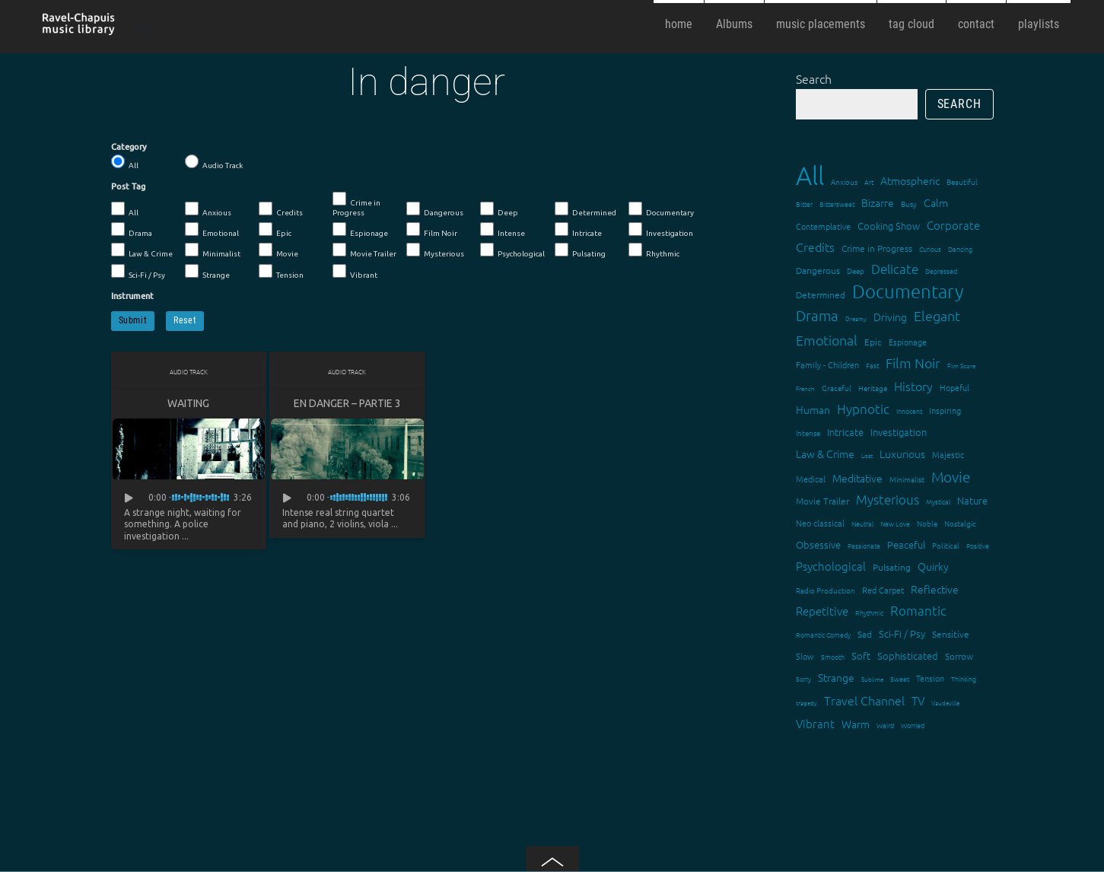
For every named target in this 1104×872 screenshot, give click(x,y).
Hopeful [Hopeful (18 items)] (954, 387)
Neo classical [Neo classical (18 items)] (820, 523)
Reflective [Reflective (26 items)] (935, 589)
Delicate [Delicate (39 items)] (894, 268)
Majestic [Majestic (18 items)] (948, 454)
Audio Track (214, 162)
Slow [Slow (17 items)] (805, 656)
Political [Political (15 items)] (945, 545)
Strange (207, 271)
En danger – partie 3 (347, 403)
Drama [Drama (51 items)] (817, 315)
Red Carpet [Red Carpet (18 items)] (883, 590)
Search (814, 78)
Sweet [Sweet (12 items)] (899, 678)
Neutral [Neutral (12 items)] (862, 523)
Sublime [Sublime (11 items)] (872, 679)
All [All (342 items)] (810, 175)
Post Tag (128, 186)
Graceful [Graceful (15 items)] (836, 387)
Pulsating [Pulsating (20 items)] (892, 567)
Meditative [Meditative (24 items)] (857, 477)
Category (129, 147)
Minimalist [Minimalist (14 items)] (906, 479)
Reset (184, 320)
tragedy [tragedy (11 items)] (806, 703)
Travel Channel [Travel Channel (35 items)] (864, 700)
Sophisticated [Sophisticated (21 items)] (907, 655)
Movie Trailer (364, 250)
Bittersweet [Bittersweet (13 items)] (836, 203)
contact (976, 24)
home (678, 24)
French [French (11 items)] (805, 388)
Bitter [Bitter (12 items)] (804, 203)
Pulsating (580, 250)
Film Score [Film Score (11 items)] (961, 366)
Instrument (132, 296)
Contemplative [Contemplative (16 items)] (823, 226)
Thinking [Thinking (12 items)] (963, 678)
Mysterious (435, 250)
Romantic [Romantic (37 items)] (918, 610)
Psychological (512, 250)
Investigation (660, 229)
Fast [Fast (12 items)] (872, 365)
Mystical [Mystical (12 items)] (938, 501)
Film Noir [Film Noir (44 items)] (913, 362)
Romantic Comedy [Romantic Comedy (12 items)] (823, 634)
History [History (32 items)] (913, 385)
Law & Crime (142, 250)
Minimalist (212, 250)
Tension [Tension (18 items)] (930, 678)
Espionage (360, 229)
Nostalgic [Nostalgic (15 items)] (960, 523)
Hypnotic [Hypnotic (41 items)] (863, 408)
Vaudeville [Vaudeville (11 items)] (945, 703)
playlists (1038, 24)
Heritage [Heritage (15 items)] (872, 387)
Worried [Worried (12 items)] (912, 724)
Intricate (578, 229)
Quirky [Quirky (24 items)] (933, 566)
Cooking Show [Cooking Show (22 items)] (888, 225)
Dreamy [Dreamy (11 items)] (856, 318)
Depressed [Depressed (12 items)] (941, 270)
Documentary (661, 209)
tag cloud (911, 24)
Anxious (208, 209)
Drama (131, 229)
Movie (278, 250)
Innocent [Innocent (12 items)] (909, 410)
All (124, 162)
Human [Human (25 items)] (813, 409)
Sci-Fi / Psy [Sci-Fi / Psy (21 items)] (902, 633)
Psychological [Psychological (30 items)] (831, 566)
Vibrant (354, 271)
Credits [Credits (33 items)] (815, 246)
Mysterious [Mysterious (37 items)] (887, 499)
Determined (585, 209)
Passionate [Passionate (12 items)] (864, 545)
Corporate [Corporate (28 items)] (953, 225)
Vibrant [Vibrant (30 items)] (815, 723)
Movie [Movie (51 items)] (950, 476)
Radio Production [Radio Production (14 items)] (825, 590)
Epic (275, 229)
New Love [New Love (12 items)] (895, 523)
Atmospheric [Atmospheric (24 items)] (910, 180)
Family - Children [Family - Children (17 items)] (827, 364)
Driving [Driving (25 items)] (890, 316)
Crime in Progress (356, 204)
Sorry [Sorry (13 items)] (803, 678)
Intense (502, 229)
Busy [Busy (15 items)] (909, 203)
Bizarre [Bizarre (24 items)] (877, 202)
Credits (281, 209)
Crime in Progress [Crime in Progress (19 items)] (877, 248)
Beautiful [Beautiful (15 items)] (962, 181)
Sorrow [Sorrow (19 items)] (959, 656)
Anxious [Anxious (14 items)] (844, 181)
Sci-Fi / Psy (138, 271)
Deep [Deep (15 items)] (855, 270)
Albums (734, 24)
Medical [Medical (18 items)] (811, 479)
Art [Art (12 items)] (868, 181)
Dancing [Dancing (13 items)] (960, 248)
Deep (499, 209)
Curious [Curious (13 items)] (930, 248)
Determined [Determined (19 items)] (820, 294)
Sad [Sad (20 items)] (864, 634)
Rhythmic (653, 250)
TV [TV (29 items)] (918, 700)
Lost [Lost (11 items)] (867, 455)
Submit (133, 320)
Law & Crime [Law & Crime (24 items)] (825, 453)
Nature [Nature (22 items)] (972, 500)
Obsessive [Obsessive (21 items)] (818, 544)
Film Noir (431, 229)
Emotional (212, 229)
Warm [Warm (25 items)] (856, 723)
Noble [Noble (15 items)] (927, 523)
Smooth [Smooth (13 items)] (833, 656)
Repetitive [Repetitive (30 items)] (822, 611)
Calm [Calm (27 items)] (936, 202)
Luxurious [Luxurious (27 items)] (902, 453)
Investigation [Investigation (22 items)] (898, 432)
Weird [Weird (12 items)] (885, 724)
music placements (820, 24)
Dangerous (434, 209)
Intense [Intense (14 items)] (808, 432)
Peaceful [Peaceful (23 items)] (906, 544)
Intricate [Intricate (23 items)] (845, 432)
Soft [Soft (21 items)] (860, 655)
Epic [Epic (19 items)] (873, 342)
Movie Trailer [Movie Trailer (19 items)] (822, 501)
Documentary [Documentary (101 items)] (907, 291)
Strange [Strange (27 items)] (836, 677)
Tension (281, 271)
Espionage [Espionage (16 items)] (908, 342)
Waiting (188, 403)
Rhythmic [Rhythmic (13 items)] (869, 612)
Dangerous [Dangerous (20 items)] (818, 270)
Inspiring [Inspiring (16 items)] (945, 410)
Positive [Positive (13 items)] (977, 545)
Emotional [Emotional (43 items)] (826, 339)
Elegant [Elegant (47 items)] (937, 315)
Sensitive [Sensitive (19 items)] (950, 634)
